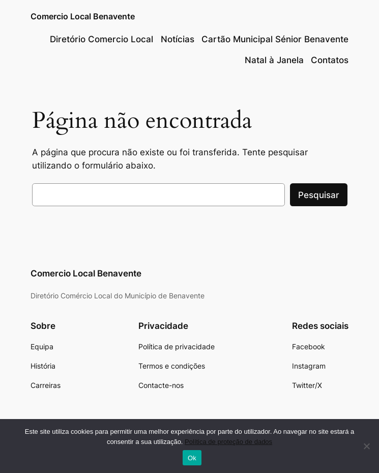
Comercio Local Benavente (83, 16)
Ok (192, 458)
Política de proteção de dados (228, 442)
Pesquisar (318, 195)
